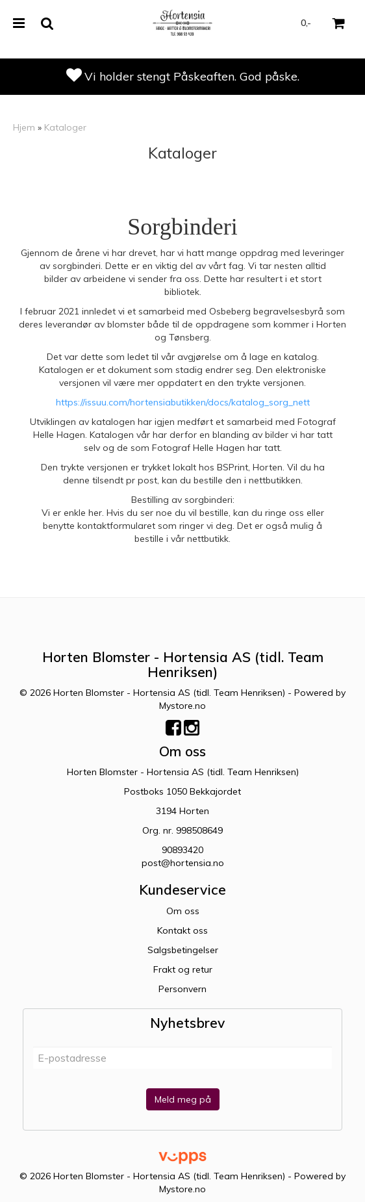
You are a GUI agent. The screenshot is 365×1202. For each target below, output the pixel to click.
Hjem (24, 127)
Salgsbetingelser (182, 950)
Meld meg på (183, 1099)
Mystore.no (182, 705)
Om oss (182, 911)
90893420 (182, 850)
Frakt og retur (182, 969)
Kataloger (65, 127)
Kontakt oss (182, 930)
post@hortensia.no (183, 863)
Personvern (182, 989)
